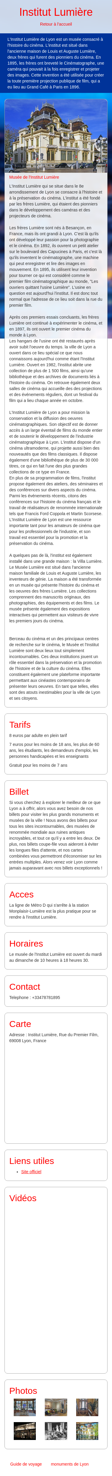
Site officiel (31, 1171)
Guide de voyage (26, 1464)
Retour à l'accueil (56, 24)
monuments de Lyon (69, 1464)
